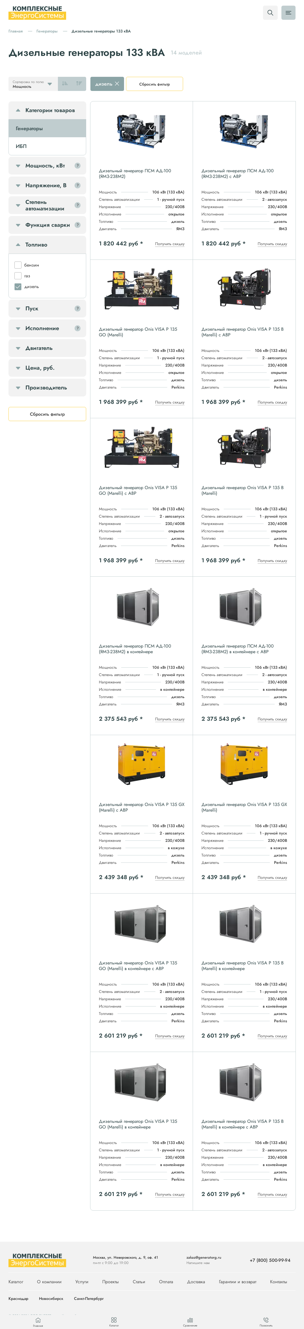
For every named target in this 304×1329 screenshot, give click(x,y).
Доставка (196, 1281)
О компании (49, 1281)
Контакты (278, 1281)
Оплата (166, 1281)
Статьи (139, 1281)
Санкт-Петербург (89, 1298)
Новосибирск (51, 1298)
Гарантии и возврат (237, 1281)
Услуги (81, 1281)
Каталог (15, 1281)
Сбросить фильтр (154, 84)
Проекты (110, 1281)
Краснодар (18, 1298)
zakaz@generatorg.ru (203, 1257)
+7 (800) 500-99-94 (270, 1260)
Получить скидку (169, 244)
